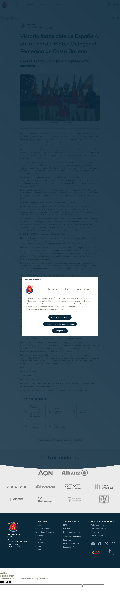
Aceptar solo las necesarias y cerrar (60, 323)
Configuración (60, 330)
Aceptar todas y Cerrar (60, 317)
